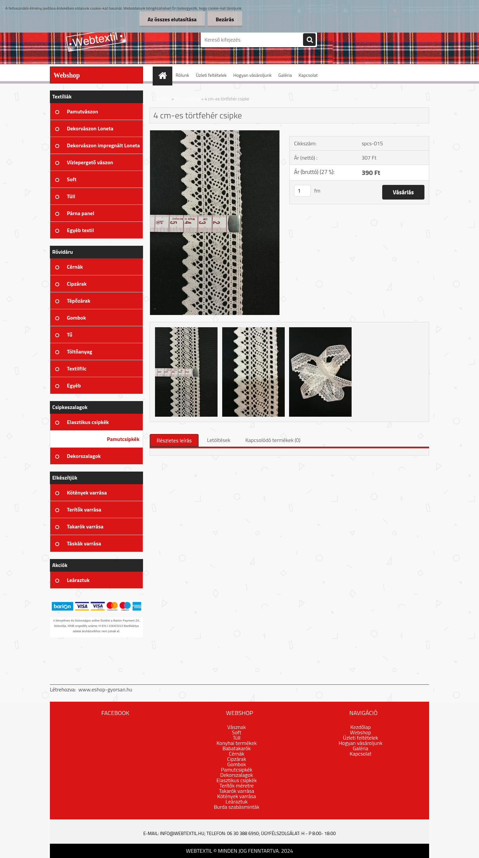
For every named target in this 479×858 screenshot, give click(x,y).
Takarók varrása (236, 791)
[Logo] (95, 39)
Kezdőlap (162, 98)
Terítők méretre (237, 785)
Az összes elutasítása (171, 19)
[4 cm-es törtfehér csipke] (214, 133)
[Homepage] (164, 75)
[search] (309, 40)
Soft (236, 732)
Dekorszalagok (236, 775)
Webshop (360, 732)
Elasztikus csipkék (237, 780)
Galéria (285, 75)
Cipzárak (236, 759)
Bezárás (225, 19)
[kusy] (302, 191)
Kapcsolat (308, 75)
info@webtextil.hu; (183, 833)
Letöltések (218, 440)
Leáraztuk (236, 801)
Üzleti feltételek (211, 75)
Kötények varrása (236, 796)
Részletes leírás (174, 440)
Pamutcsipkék (188, 98)
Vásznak (236, 727)
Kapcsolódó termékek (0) (272, 440)
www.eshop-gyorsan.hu (105, 689)
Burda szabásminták (236, 807)
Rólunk (182, 75)
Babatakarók (237, 748)
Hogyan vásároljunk (252, 75)
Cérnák (236, 754)
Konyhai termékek (237, 743)
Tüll (236, 738)
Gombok (236, 764)
